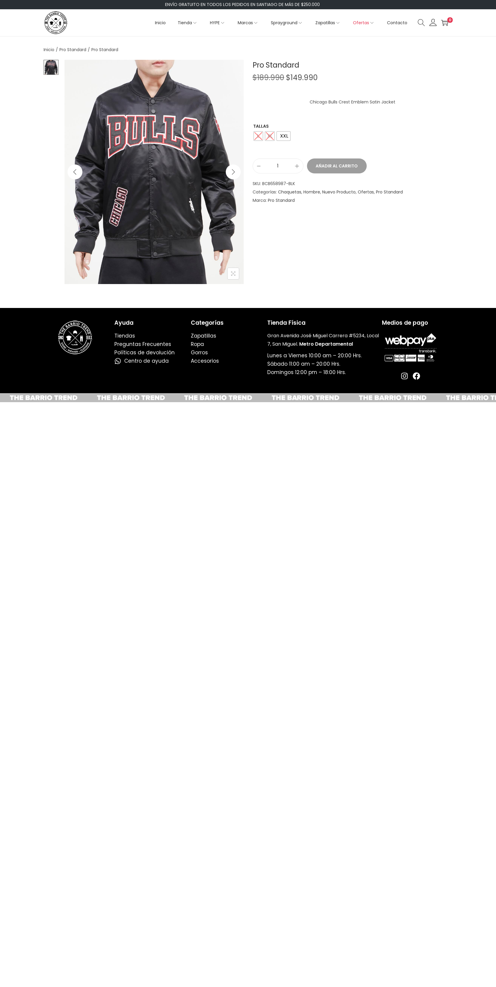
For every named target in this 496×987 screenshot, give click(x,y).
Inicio (49, 50)
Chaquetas (289, 192)
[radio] (258, 136)
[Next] (233, 171)
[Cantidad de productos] (278, 166)
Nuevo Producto (339, 192)
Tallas (261, 126)
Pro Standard (72, 50)
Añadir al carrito (337, 166)
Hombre (311, 192)
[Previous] (74, 171)
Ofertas (366, 192)
